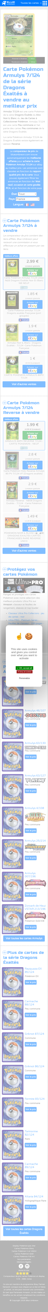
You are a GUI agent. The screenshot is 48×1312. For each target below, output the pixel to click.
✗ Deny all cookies (24, 672)
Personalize (24, 678)
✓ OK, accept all (24, 668)
